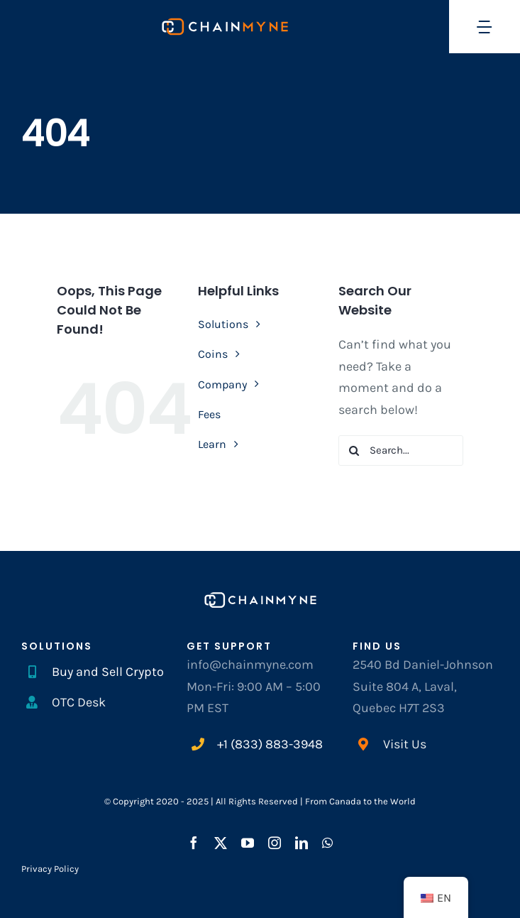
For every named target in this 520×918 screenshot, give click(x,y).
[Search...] (400, 450)
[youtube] (247, 842)
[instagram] (274, 842)
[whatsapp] (327, 842)
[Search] (353, 450)
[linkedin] (301, 842)
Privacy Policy (50, 868)
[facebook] (193, 842)
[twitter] (220, 842)
